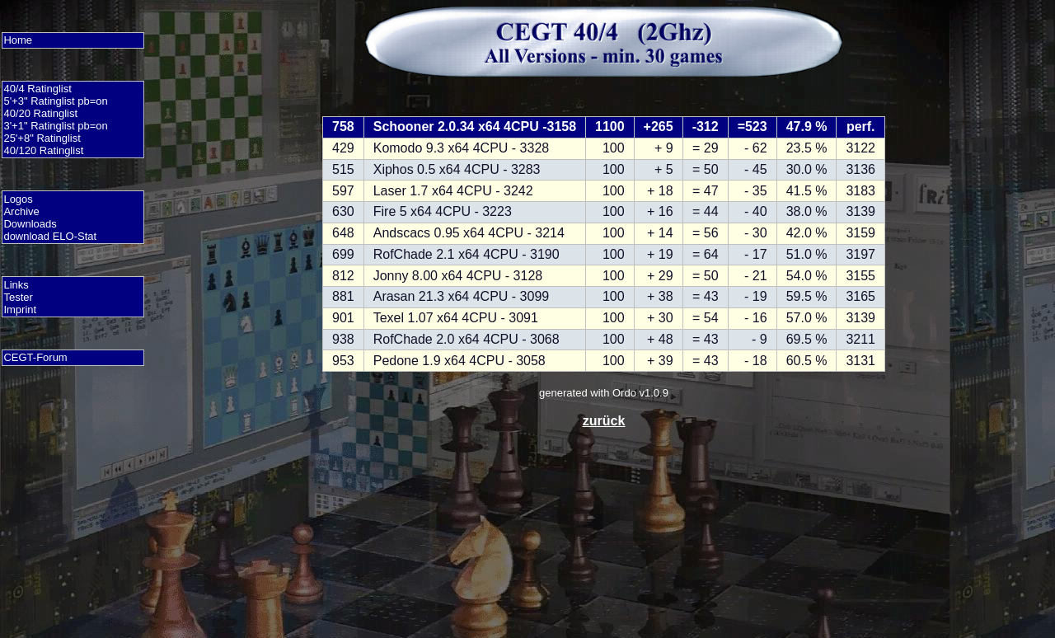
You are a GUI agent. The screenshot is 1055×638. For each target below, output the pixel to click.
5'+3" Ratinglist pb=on (55, 101)
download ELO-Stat (49, 236)
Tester (17, 297)
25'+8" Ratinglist (41, 138)
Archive (21, 211)
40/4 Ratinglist (37, 88)
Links (15, 285)
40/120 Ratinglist (43, 150)
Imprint (19, 309)
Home (17, 40)
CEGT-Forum (35, 357)
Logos (17, 199)
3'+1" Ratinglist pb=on (55, 126)
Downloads (29, 224)
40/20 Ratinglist (40, 113)
